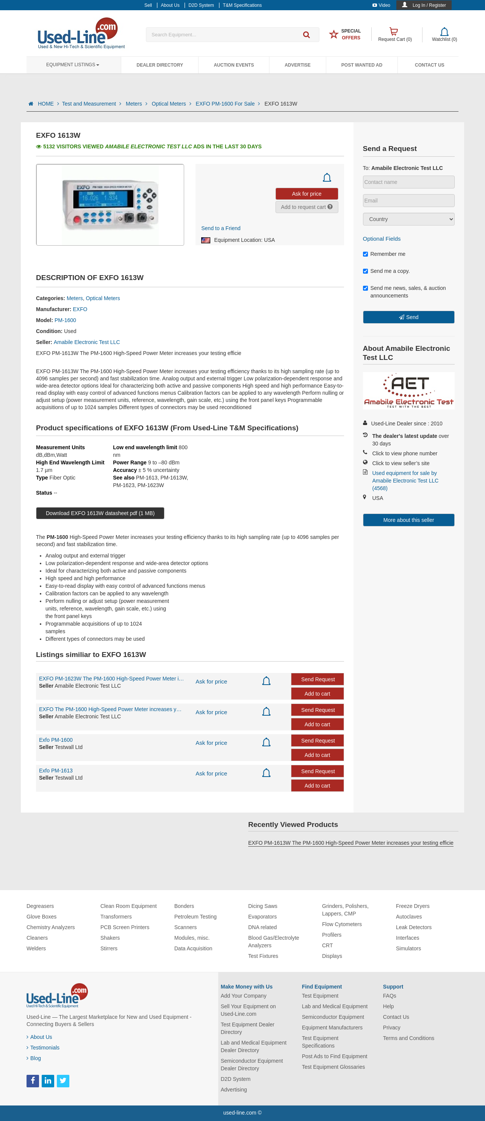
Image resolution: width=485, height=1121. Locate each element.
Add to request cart (307, 207)
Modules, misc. (192, 938)
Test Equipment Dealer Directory (248, 1028)
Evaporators (262, 917)
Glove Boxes (41, 917)
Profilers (331, 935)
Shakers (110, 938)
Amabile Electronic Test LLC (87, 342)
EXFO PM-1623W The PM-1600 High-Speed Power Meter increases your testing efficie (111, 679)
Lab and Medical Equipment (335, 1006)
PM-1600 (65, 320)
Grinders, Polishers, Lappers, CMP (345, 910)
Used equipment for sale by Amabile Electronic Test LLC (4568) (405, 480)
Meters (137, 104)
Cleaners (37, 938)
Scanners (185, 927)
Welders (36, 948)
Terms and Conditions (408, 1038)
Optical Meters (172, 104)
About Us (39, 1037)
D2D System (236, 1079)
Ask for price (211, 681)
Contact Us (429, 65)
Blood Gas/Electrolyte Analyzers (273, 941)
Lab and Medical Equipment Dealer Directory (254, 1046)
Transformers (116, 917)
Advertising (234, 1090)
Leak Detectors (414, 927)
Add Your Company (244, 996)
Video (381, 5)
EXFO (80, 309)
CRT (327, 945)
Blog (34, 1058)
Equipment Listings (72, 64)
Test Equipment (320, 996)
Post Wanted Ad (361, 65)
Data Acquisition (193, 948)
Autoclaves (409, 917)
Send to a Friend (221, 228)
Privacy (392, 1027)
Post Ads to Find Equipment (335, 1056)
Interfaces (407, 938)
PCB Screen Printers (124, 927)
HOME (48, 104)
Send (412, 317)
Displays (332, 956)
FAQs (389, 996)
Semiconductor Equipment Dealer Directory (252, 1064)
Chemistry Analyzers (51, 927)
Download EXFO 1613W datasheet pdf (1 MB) (100, 513)
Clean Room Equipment (128, 906)
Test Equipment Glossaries (333, 1067)
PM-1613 (147, 478)
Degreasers (40, 906)
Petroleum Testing (195, 917)
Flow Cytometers (342, 924)
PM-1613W (173, 478)
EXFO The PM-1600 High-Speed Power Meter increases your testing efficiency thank (111, 709)
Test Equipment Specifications (320, 1042)
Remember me (384, 254)
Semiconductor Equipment (333, 1017)
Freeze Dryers (413, 906)
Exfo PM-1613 (56, 771)
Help (388, 1006)
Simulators (408, 948)
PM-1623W (151, 485)
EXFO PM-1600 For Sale (228, 104)
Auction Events (234, 65)
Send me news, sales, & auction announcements (404, 292)
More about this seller (408, 520)
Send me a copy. (386, 271)
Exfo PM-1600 (56, 740)
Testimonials (43, 1048)
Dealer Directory (159, 65)
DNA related (262, 927)
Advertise (298, 65)
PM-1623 (124, 485)
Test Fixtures (263, 956)
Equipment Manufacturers (332, 1027)
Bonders (184, 906)
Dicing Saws (262, 906)
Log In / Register (429, 5)
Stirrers (108, 948)
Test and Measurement (92, 104)
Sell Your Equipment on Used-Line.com (248, 1010)
